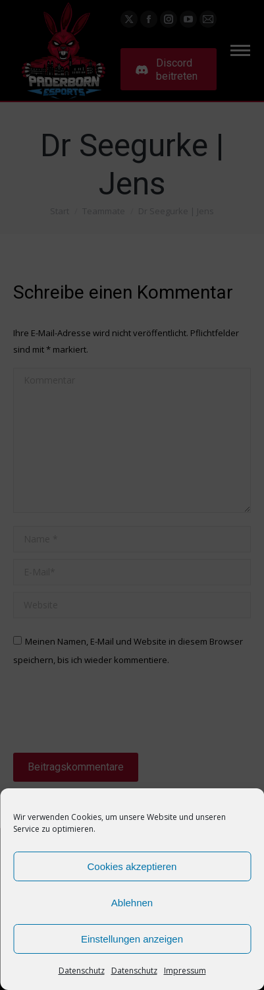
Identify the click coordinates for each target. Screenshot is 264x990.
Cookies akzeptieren (132, 866)
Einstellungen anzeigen (132, 939)
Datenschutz (82, 970)
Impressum (185, 970)
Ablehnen (132, 902)
